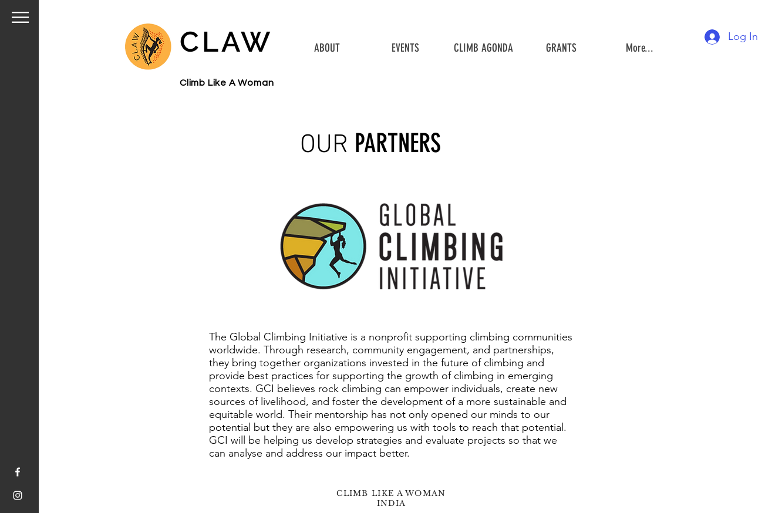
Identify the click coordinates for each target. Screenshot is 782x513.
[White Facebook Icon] (17, 472)
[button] (20, 17)
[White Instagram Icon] (17, 495)
